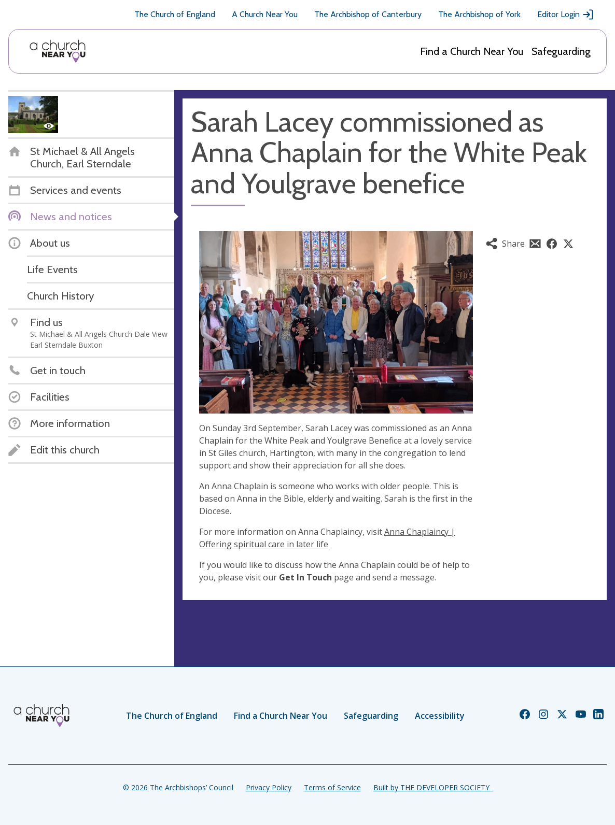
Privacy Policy (268, 787)
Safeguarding (561, 51)
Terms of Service (332, 787)
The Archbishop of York (479, 14)
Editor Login (565, 14)
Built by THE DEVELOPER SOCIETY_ (433, 787)
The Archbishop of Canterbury (368, 14)
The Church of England (174, 14)
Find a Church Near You (471, 51)
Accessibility (440, 715)
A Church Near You (265, 14)
